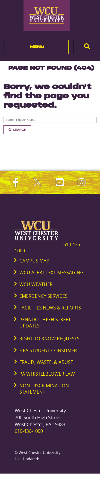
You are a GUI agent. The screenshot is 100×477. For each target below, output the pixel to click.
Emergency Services (43, 296)
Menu (37, 46)
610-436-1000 (29, 431)
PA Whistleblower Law (47, 374)
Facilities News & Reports (50, 308)
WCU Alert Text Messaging (51, 272)
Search (17, 130)
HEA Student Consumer (48, 350)
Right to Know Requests (49, 339)
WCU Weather (36, 284)
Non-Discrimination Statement (44, 389)
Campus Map (34, 261)
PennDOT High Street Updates (45, 322)
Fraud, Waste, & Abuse (46, 362)
